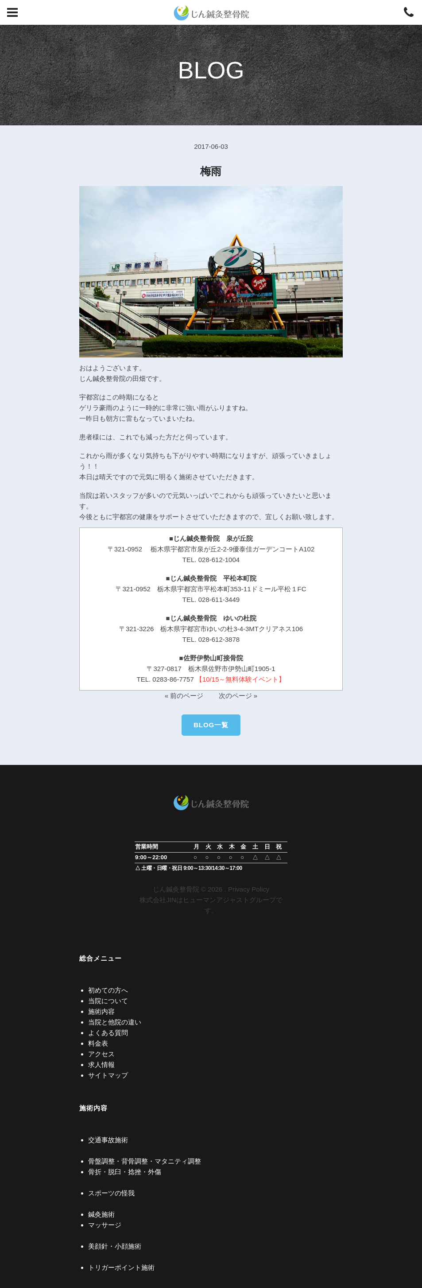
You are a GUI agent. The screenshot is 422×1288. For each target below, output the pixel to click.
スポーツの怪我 (111, 1193)
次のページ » (238, 695)
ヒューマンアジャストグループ (229, 900)
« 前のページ (184, 695)
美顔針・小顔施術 (114, 1246)
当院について (108, 1001)
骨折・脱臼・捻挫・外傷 (124, 1171)
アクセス (101, 1054)
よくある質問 (108, 1032)
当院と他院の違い (114, 1022)
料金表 (98, 1043)
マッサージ (104, 1225)
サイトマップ (108, 1075)
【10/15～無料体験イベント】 (241, 679)
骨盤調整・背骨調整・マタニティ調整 (144, 1161)
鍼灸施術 (101, 1214)
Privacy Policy (248, 889)
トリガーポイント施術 (121, 1267)
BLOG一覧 (211, 725)
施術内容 (101, 1011)
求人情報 (101, 1064)
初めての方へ (108, 990)
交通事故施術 (108, 1140)
